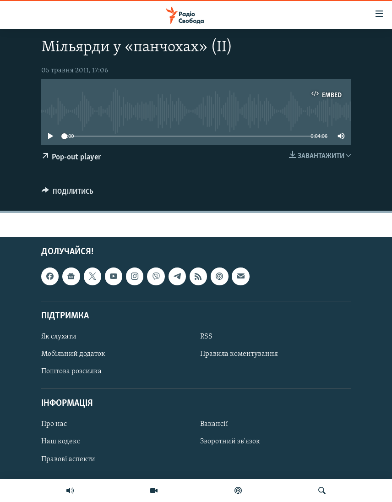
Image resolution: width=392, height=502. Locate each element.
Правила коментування (239, 354)
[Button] (67, 193)
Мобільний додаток (73, 354)
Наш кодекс (60, 442)
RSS (206, 336)
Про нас (54, 424)
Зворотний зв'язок (230, 442)
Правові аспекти (68, 459)
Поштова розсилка (71, 371)
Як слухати (58, 336)
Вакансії (214, 424)
